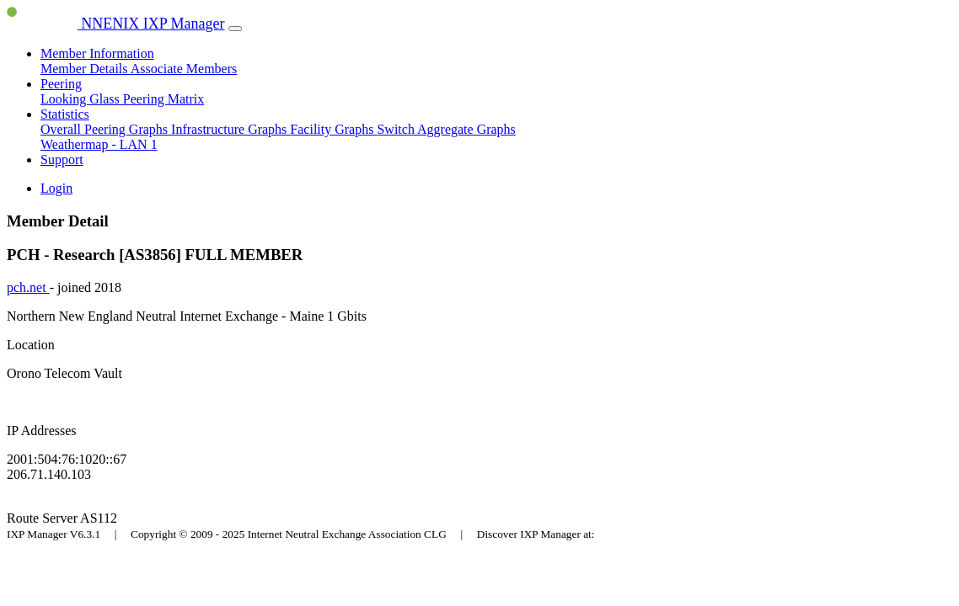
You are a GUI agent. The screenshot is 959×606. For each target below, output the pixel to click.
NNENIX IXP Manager (116, 23)
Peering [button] (61, 84)
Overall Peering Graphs (105, 129)
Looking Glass (81, 99)
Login (56, 188)
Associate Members (184, 68)
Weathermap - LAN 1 (99, 144)
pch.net (28, 287)
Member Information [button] (97, 53)
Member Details (85, 68)
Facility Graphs (333, 129)
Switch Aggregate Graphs (446, 129)
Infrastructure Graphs (230, 129)
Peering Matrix (163, 99)
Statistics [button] (64, 114)
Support (61, 159)
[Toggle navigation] (235, 28)
